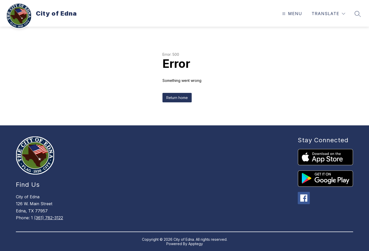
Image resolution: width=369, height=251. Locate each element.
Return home (177, 97)
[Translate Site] (328, 13)
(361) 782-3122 (48, 217)
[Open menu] (291, 13)
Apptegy (195, 244)
